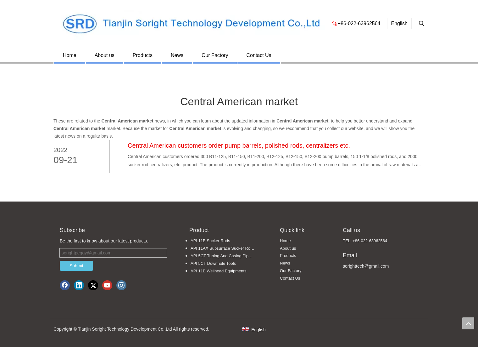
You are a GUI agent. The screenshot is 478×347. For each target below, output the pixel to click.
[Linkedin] (79, 285)
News (177, 55)
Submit (76, 265)
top (468, 323)
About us (104, 55)
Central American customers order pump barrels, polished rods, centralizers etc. (239, 145)
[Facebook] (65, 285)
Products (143, 55)
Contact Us (258, 55)
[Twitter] (93, 285)
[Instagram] (121, 285)
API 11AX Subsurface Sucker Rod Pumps (226, 248)
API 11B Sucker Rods (210, 240)
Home (69, 55)
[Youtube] (107, 285)
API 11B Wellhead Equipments (219, 271)
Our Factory (215, 55)
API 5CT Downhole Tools (213, 263)
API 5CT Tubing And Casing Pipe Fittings (226, 255)
